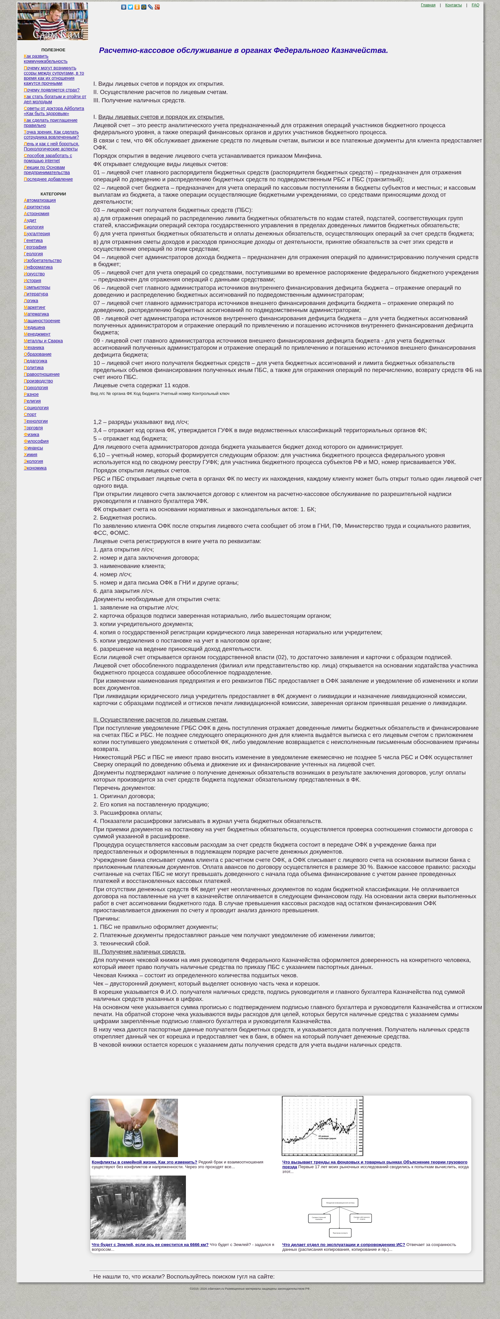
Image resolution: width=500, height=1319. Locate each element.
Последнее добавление (48, 179)
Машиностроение (42, 320)
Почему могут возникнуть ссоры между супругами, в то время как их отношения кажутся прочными (54, 75)
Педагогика (35, 360)
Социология (36, 407)
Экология (33, 461)
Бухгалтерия (37, 233)
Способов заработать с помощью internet (48, 158)
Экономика (35, 467)
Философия (36, 441)
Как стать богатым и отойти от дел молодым (55, 99)
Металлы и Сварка (43, 340)
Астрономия (36, 213)
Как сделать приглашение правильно (50, 123)
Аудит (30, 220)
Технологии (36, 421)
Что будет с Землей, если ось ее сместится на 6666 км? (150, 1244)
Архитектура (37, 206)
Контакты (453, 5)
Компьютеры (37, 287)
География (35, 247)
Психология (36, 387)
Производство (38, 380)
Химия (30, 454)
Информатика (38, 267)
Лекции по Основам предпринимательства (47, 170)
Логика (31, 300)
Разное (31, 394)
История (32, 280)
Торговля (33, 427)
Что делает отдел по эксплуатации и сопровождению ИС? (344, 1244)
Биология (34, 227)
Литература (36, 293)
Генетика (33, 240)
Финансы (33, 447)
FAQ (475, 5)
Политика (34, 367)
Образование (38, 354)
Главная (428, 5)
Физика (31, 434)
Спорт (30, 414)
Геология (33, 253)
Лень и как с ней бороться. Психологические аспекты (51, 146)
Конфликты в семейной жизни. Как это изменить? (144, 1162)
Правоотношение (42, 374)
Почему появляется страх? (52, 89)
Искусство (34, 273)
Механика (34, 347)
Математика (36, 314)
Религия (32, 401)
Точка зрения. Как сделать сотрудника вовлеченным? (51, 134)
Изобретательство (43, 260)
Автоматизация (40, 200)
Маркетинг (35, 307)
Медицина (34, 327)
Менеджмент (37, 334)
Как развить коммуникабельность (46, 59)
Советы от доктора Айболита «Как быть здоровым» (54, 111)
